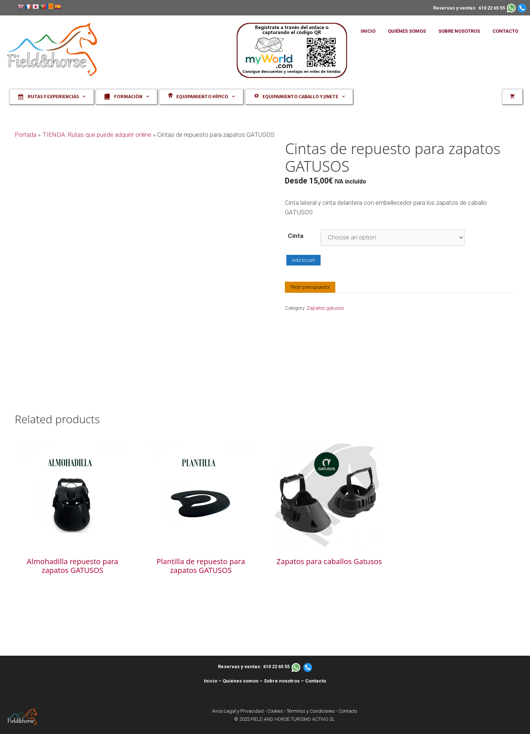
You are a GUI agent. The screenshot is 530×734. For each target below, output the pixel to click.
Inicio (210, 681)
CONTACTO (505, 31)
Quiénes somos (240, 681)
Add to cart (303, 260)
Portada (25, 134)
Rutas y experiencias (55, 96)
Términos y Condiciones (311, 711)
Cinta (295, 235)
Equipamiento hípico (205, 96)
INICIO (368, 31)
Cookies (275, 711)
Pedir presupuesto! (310, 287)
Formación (130, 96)
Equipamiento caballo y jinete (303, 96)
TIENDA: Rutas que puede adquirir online (96, 134)
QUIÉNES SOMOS (407, 31)
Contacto (315, 681)
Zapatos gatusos (325, 308)
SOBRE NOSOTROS (459, 31)
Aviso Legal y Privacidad (238, 711)
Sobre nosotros (282, 681)
